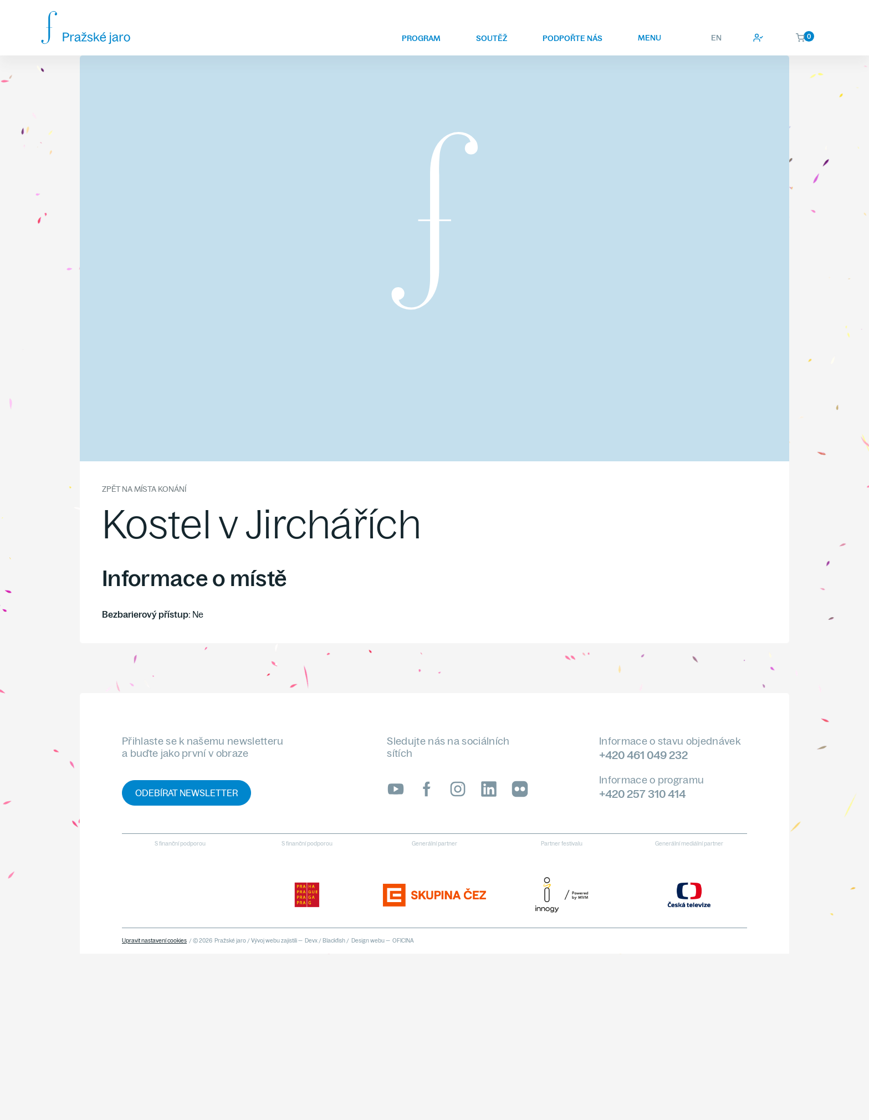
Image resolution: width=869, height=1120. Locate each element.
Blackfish (334, 940)
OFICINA (403, 940)
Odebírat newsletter (186, 792)
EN (716, 38)
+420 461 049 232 (643, 755)
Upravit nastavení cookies (154, 940)
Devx (311, 940)
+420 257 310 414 (642, 794)
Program (421, 38)
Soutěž (491, 38)
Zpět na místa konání (144, 489)
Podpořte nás (572, 38)
